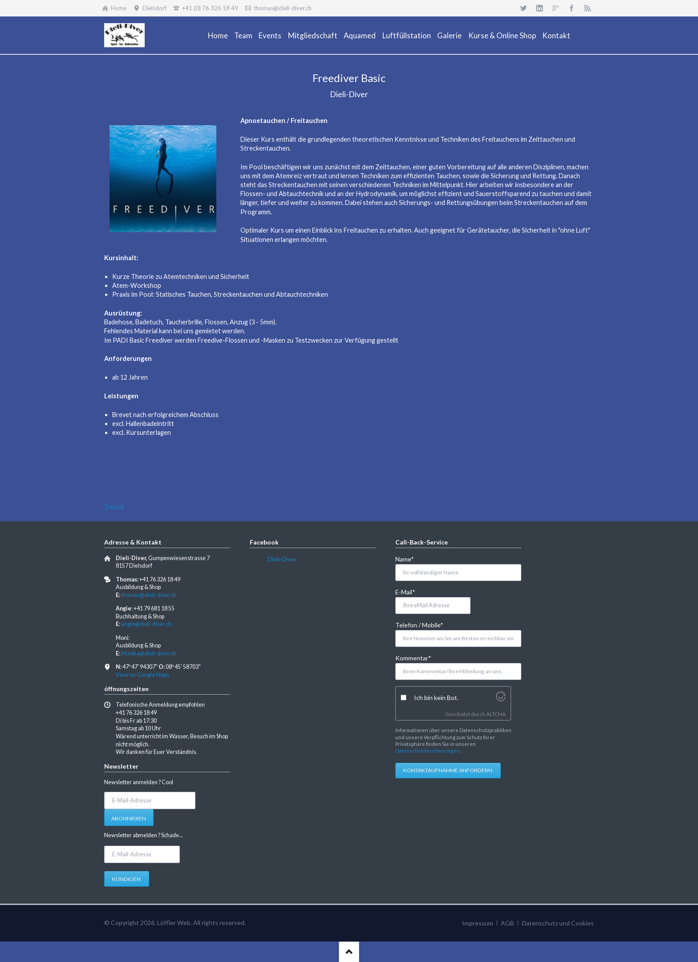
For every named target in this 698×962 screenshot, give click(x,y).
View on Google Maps (142, 674)
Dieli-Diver (282, 559)
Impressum (477, 923)
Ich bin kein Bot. (436, 697)
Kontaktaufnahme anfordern (447, 770)
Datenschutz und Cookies (558, 923)
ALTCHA (496, 714)
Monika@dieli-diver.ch (148, 653)
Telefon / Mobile (419, 624)
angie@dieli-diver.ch (146, 624)
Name (409, 558)
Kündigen (126, 879)
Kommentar (413, 657)
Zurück (114, 507)
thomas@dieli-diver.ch (148, 595)
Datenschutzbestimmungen (427, 750)
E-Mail (409, 591)
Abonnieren (128, 818)
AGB (507, 923)
